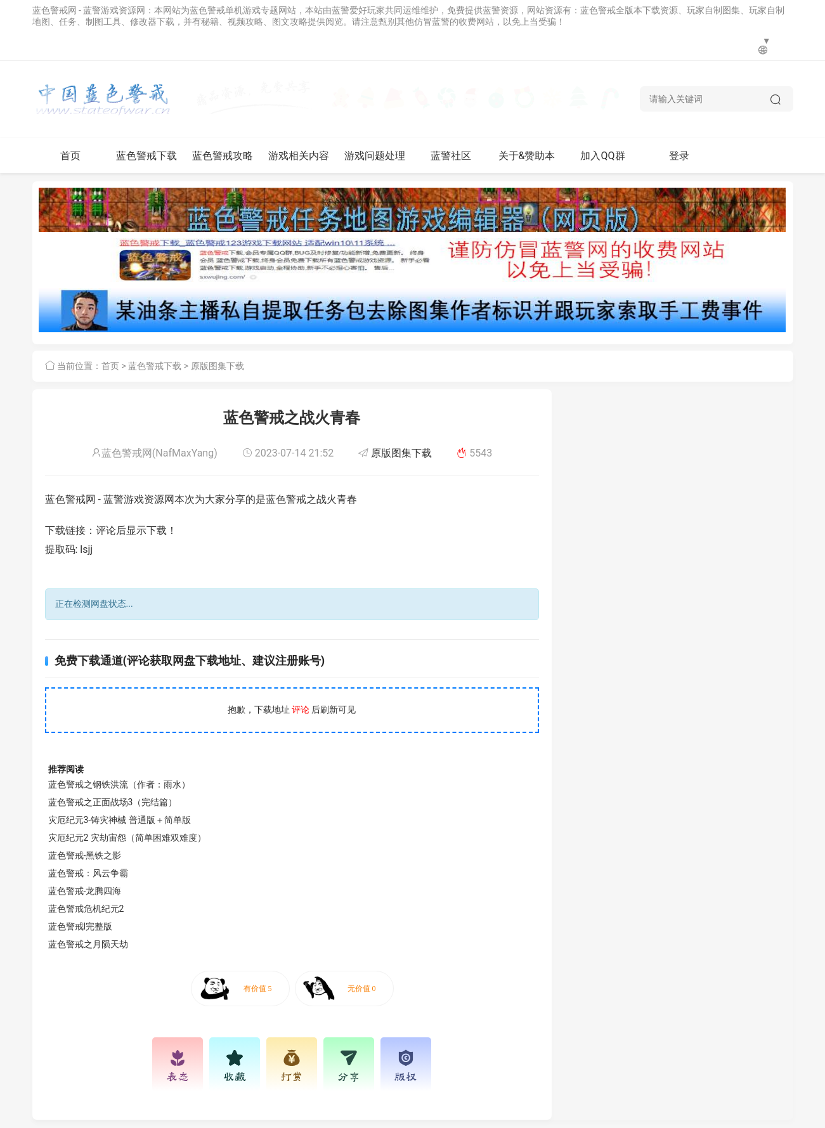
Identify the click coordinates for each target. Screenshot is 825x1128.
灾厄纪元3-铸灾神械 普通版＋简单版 (119, 820)
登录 (679, 156)
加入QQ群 (602, 156)
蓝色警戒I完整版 (80, 926)
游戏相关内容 (298, 156)
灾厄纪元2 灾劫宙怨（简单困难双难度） (127, 838)
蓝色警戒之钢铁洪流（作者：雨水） (119, 784)
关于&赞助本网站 (526, 161)
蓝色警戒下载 (146, 156)
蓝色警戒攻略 (222, 156)
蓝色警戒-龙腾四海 (85, 891)
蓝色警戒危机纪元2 (86, 909)
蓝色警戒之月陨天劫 (88, 944)
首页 (70, 156)
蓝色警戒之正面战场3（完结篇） (113, 802)
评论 (300, 709)
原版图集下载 (217, 366)
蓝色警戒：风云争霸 (88, 873)
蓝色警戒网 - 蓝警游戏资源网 (89, 10)
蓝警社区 (451, 156)
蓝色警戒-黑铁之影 (85, 855)
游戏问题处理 (374, 156)
